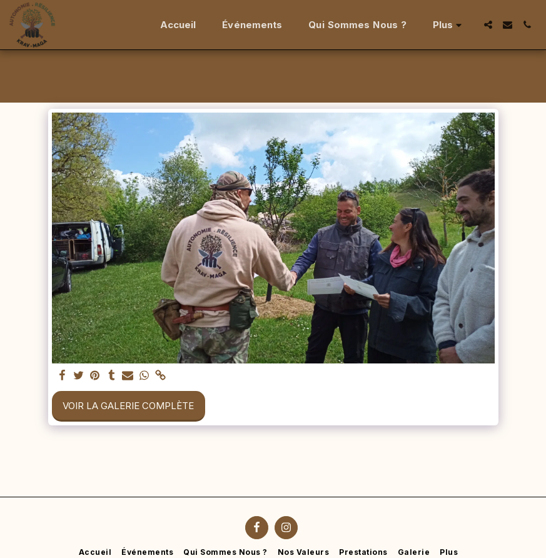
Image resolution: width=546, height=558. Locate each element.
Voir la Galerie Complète (128, 406)
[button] (488, 24)
